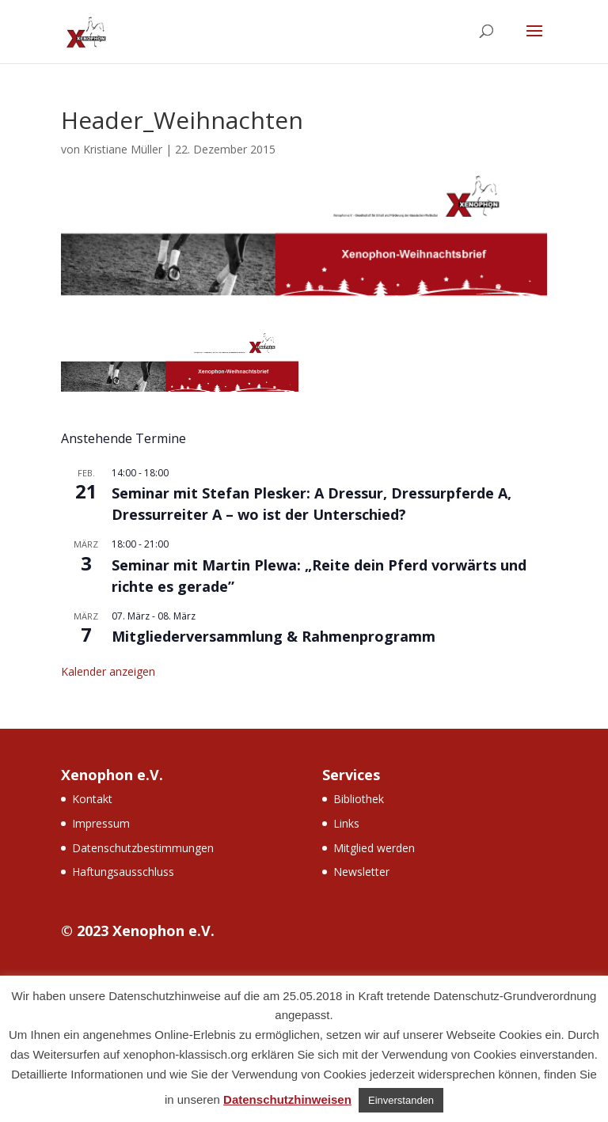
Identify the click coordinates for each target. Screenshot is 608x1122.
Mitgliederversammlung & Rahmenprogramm (273, 636)
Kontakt (92, 798)
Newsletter (361, 871)
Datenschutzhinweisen (287, 1099)
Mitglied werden (374, 847)
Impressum (101, 823)
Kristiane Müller (122, 149)
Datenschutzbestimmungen (143, 847)
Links (346, 823)
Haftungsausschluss (123, 871)
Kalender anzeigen (108, 671)
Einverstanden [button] (401, 1100)
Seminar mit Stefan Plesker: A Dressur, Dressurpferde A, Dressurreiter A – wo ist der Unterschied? (311, 503)
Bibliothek (358, 798)
